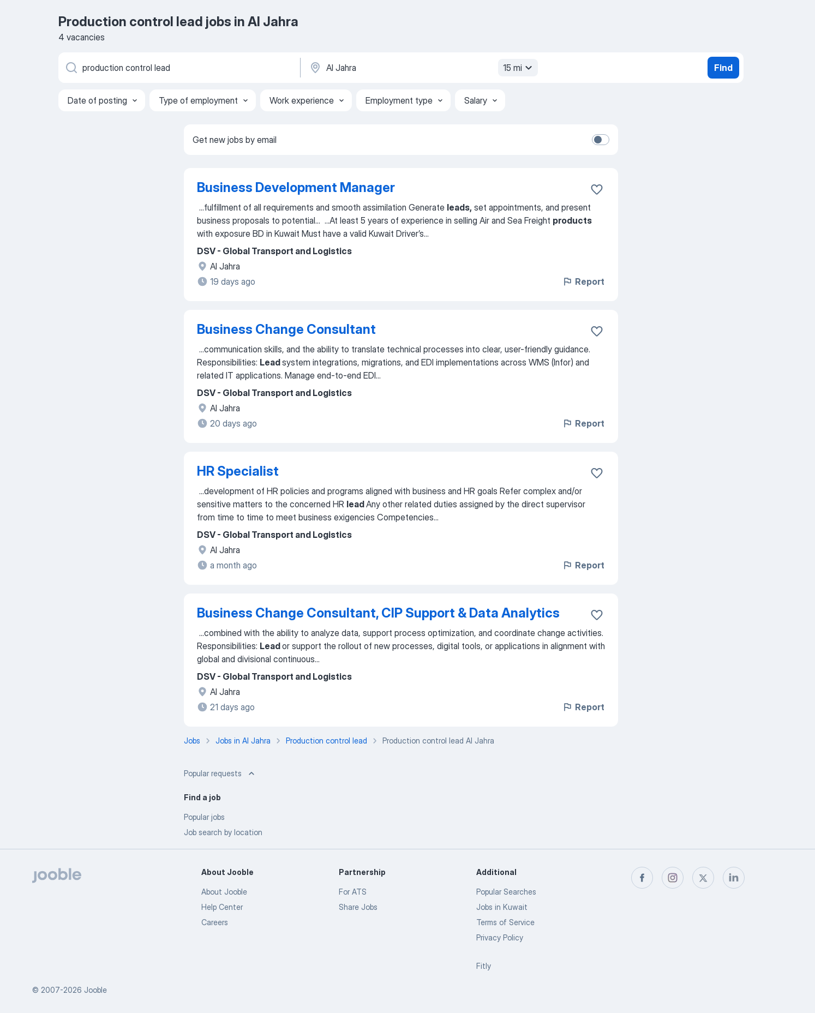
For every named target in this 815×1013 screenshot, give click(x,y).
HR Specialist (238, 471)
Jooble (95, 989)
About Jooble (224, 891)
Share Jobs (358, 907)
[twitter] (703, 878)
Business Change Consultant (286, 329)
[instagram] (673, 878)
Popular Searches (506, 891)
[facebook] (642, 878)
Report (583, 281)
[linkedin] (734, 878)
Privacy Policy (499, 937)
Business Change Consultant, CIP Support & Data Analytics (378, 613)
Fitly (483, 965)
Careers (214, 922)
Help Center (222, 907)
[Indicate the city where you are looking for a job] (422, 67)
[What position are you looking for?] (178, 67)
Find (723, 67)
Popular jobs (204, 817)
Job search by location (223, 832)
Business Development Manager (296, 187)
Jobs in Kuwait (502, 907)
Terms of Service (505, 922)
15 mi (519, 67)
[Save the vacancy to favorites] (596, 189)
